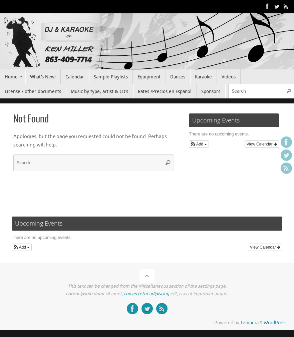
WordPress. (275, 323)
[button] (199, 144)
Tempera (249, 323)
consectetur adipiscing (146, 294)
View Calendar (262, 144)
